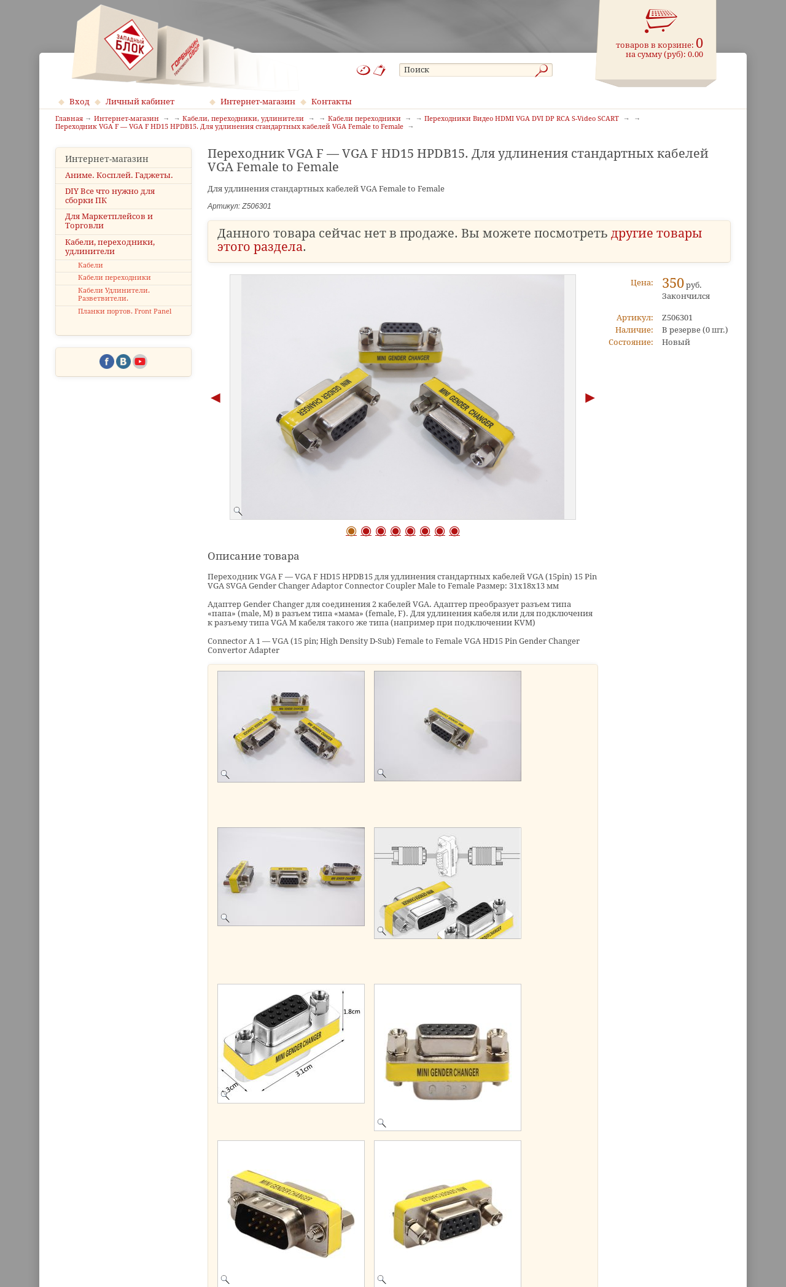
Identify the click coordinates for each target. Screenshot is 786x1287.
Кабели (90, 265)
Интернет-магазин (257, 101)
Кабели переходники (114, 278)
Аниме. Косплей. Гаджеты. (119, 175)
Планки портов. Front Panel (124, 311)
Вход (79, 101)
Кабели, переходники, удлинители (110, 247)
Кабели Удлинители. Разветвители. (114, 295)
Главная (69, 119)
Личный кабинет (140, 101)
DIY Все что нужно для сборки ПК (110, 196)
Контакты (331, 101)
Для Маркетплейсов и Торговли (109, 221)
